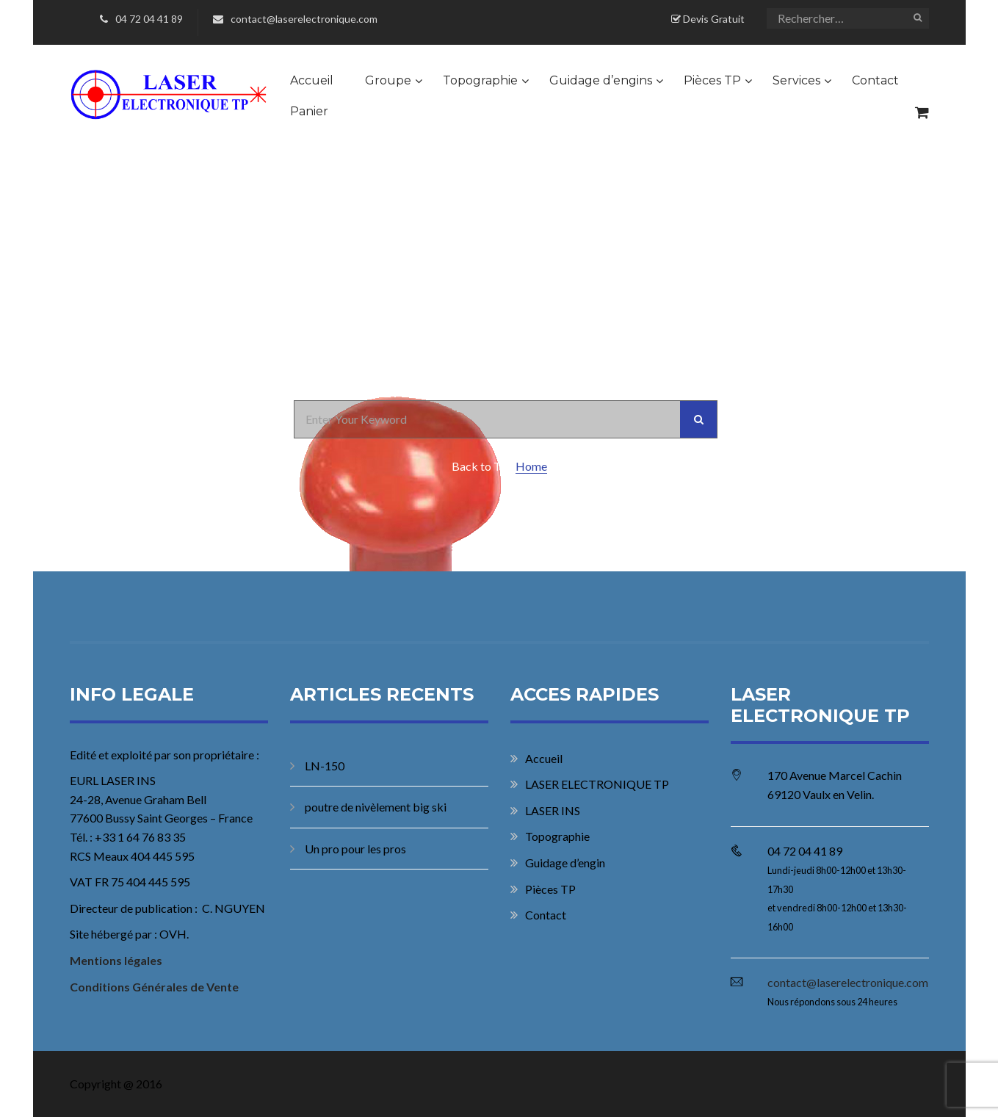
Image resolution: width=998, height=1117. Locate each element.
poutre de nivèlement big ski (375, 807)
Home (531, 466)
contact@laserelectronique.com (295, 18)
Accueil (311, 80)
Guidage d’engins (600, 80)
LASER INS (552, 810)
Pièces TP (712, 80)
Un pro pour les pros (355, 849)
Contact (875, 80)
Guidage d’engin (565, 863)
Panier (309, 111)
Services (796, 80)
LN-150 (324, 766)
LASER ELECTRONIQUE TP (597, 784)
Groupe (388, 80)
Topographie (480, 80)
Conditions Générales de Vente (154, 987)
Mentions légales (116, 960)
